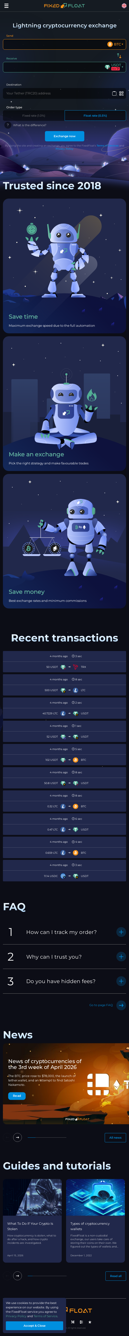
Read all (115, 1276)
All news (115, 1137)
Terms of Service (45, 1316)
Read (17, 1096)
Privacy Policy (64, 148)
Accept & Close (34, 1325)
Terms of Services (108, 145)
